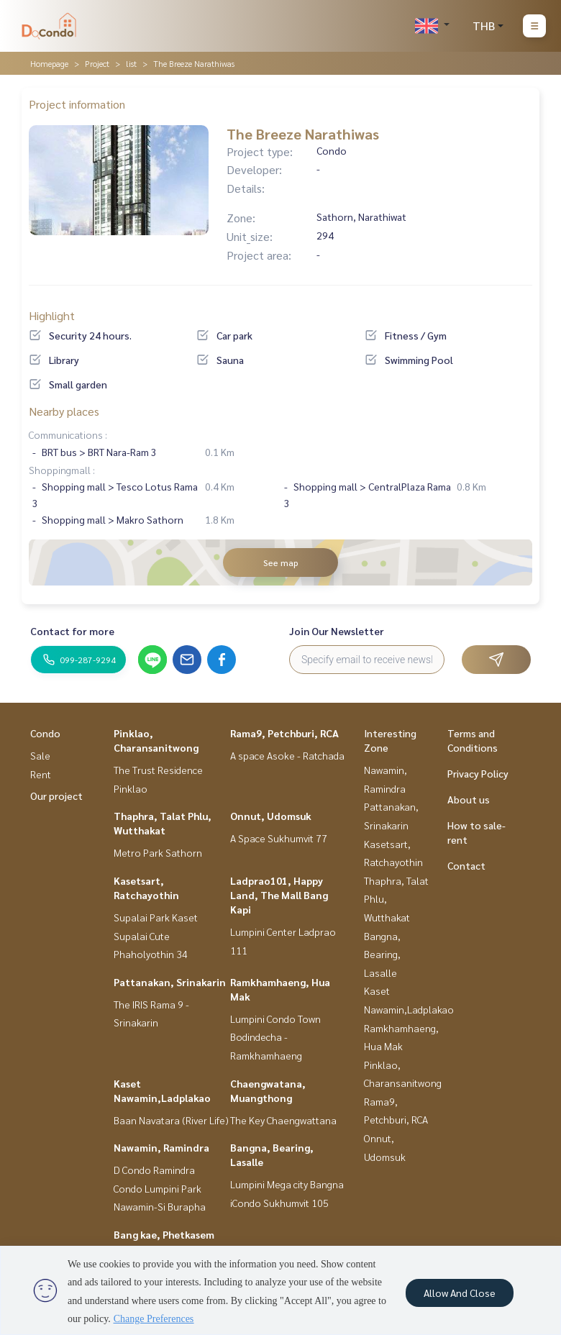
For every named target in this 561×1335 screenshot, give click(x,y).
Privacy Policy (477, 773)
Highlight (52, 315)
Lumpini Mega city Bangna (287, 1183)
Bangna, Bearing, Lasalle (382, 954)
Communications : (68, 434)
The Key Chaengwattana (283, 1119)
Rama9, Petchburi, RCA (284, 732)
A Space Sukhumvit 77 (278, 837)
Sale (40, 755)
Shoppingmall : (62, 469)
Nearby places (64, 411)
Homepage (49, 63)
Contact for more (72, 630)
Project (97, 63)
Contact (466, 865)
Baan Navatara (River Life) (171, 1119)
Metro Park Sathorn (158, 852)
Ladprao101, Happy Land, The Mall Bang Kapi (279, 895)
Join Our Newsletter (336, 630)
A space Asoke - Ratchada (287, 755)
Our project (56, 795)
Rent (40, 773)
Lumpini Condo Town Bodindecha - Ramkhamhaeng (275, 1037)
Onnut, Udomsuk (270, 815)
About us (468, 799)
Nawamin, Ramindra (161, 1147)
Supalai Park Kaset (156, 917)
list (131, 63)
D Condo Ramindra (154, 1169)
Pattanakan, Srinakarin (170, 981)
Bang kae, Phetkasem (164, 1234)
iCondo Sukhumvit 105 (279, 1202)
